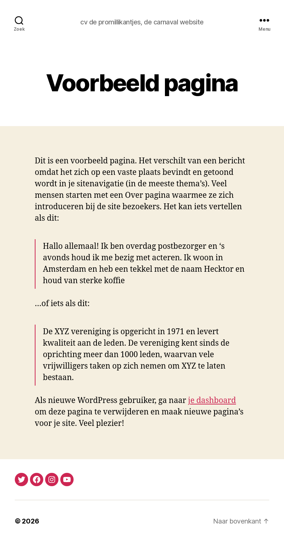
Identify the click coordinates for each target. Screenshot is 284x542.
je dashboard (212, 401)
